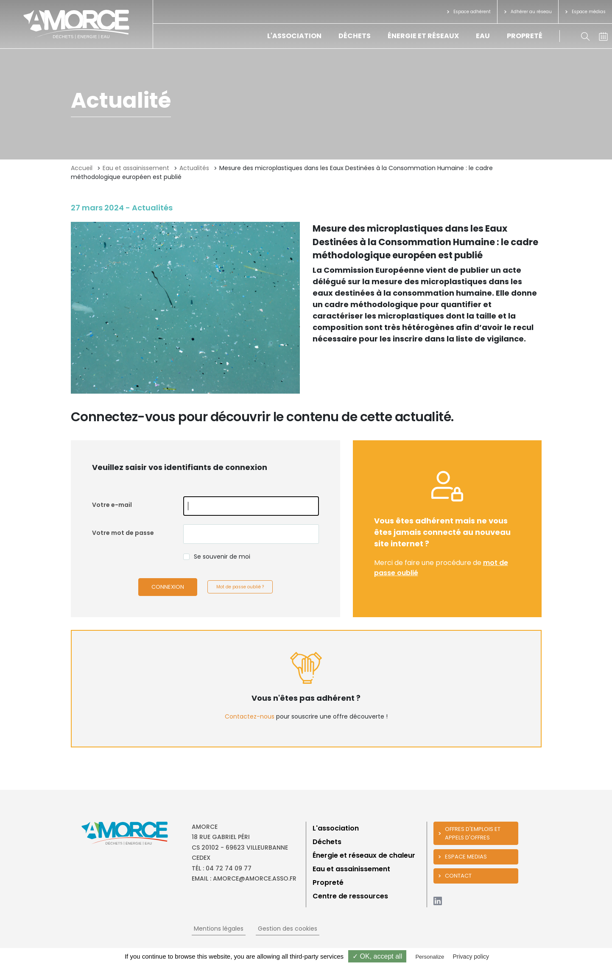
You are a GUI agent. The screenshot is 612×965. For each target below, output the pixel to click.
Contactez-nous (249, 716)
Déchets (354, 36)
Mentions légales (218, 928)
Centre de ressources (350, 896)
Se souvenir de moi (222, 556)
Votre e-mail (112, 505)
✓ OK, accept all (377, 956)
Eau (483, 36)
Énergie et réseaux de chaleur (364, 855)
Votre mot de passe (123, 533)
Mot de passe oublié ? (240, 587)
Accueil (81, 168)
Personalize (429, 957)
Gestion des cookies (287, 928)
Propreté (524, 36)
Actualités (194, 168)
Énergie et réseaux (423, 36)
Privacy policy (471, 956)
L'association (294, 36)
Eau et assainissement (136, 168)
